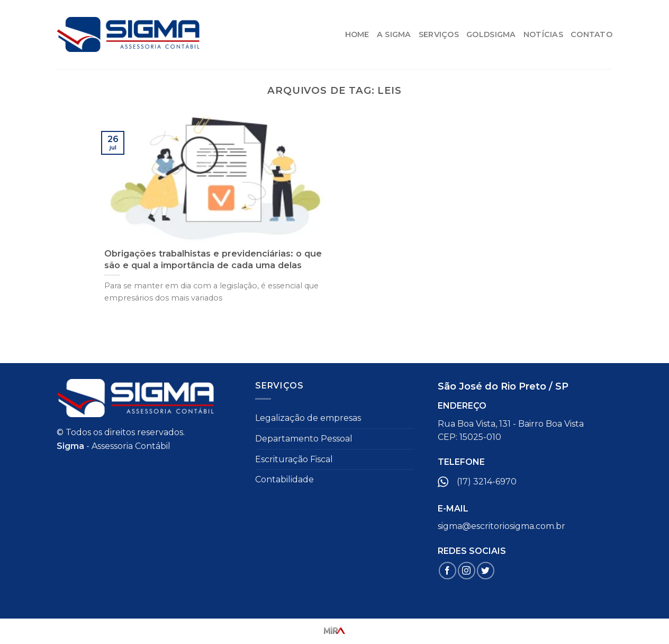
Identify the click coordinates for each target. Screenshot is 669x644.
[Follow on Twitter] (485, 570)
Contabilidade (284, 479)
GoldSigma (491, 34)
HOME (357, 34)
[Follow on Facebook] (447, 570)
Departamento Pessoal (303, 439)
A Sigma (394, 34)
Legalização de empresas (308, 418)
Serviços (439, 34)
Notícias (543, 34)
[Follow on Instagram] (466, 570)
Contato (591, 34)
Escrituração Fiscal (294, 459)
